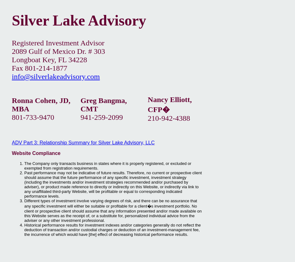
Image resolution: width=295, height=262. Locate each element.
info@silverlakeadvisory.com (56, 77)
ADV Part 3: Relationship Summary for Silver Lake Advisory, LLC (83, 142)
